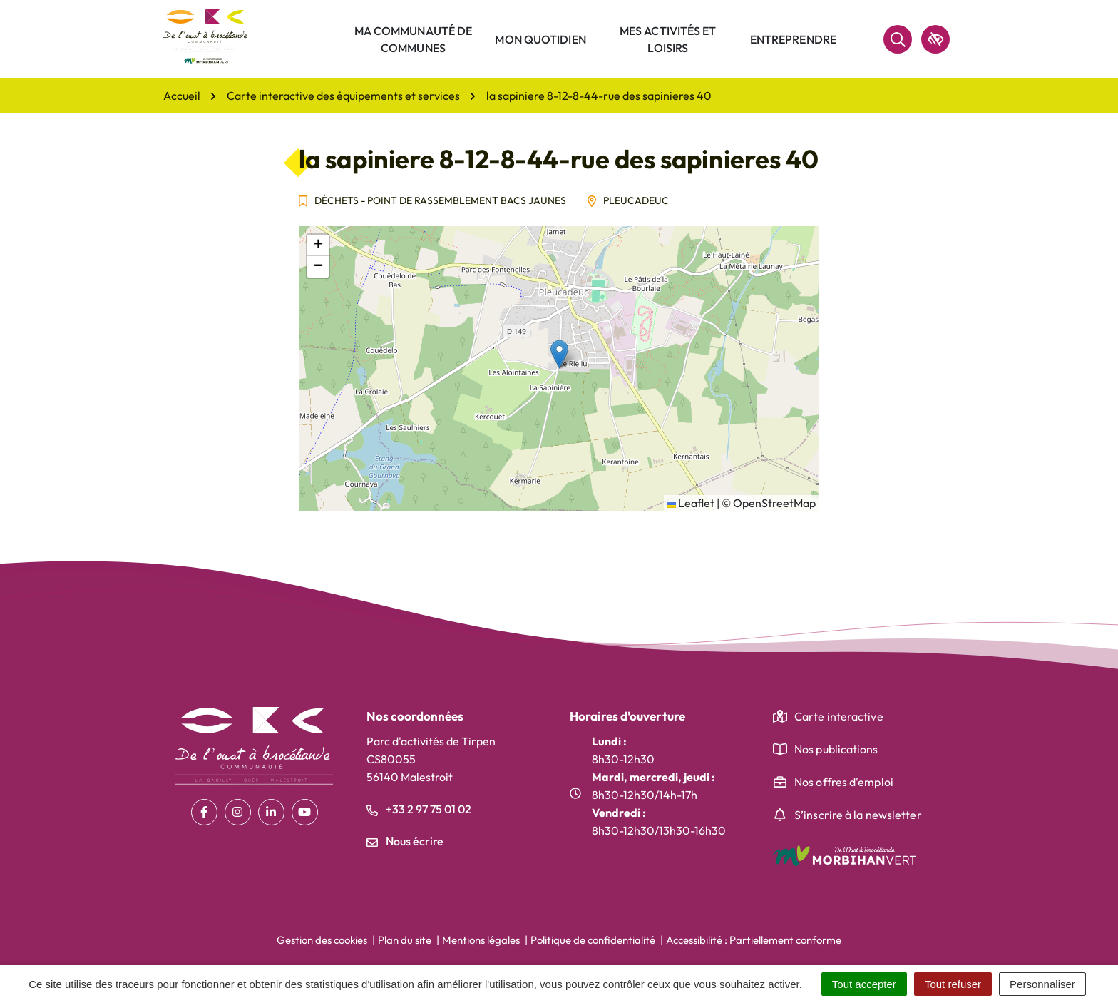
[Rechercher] (897, 39)
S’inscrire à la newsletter (858, 815)
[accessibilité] (935, 39)
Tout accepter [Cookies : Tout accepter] (864, 984)
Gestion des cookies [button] (322, 940)
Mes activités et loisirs (668, 39)
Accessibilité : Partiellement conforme (753, 940)
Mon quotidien (540, 39)
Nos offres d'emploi (843, 782)
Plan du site (404, 940)
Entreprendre (793, 39)
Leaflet (690, 503)
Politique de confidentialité (592, 940)
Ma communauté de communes (413, 39)
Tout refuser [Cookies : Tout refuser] (953, 984)
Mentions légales (481, 940)
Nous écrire (404, 841)
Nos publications (836, 749)
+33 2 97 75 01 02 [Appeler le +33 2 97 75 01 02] (418, 809)
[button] (559, 354)
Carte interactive (838, 716)
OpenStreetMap (774, 503)
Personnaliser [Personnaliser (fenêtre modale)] (1042, 984)
